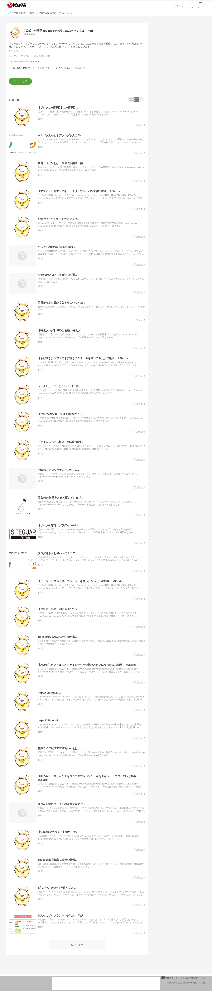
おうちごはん (63, 67)
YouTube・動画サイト (23, 67)
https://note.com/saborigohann (24, 61)
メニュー (200, 7)
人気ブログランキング (16, 5)
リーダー (178, 7)
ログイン (190, 7)
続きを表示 (77, 945)
